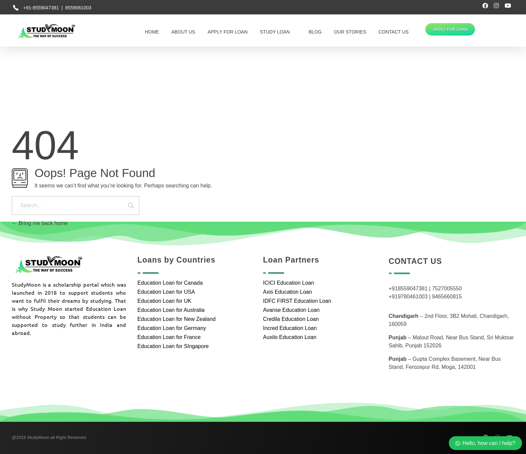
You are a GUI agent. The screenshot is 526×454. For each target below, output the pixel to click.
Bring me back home (40, 223)
